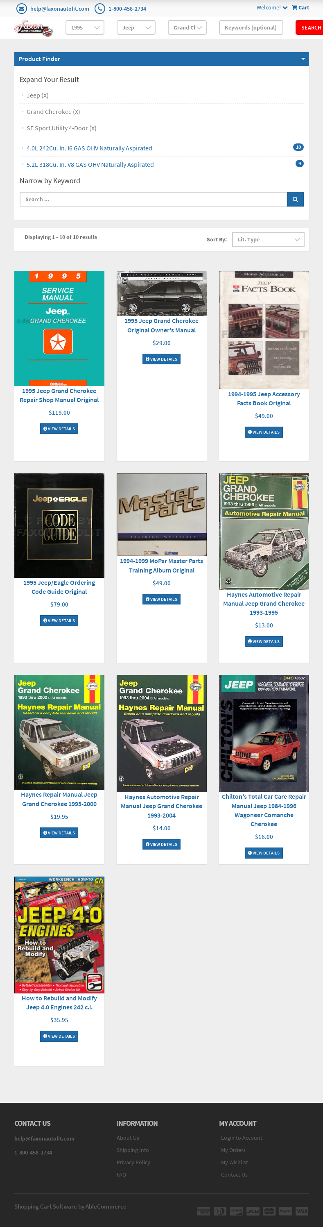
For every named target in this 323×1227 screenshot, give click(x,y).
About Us (128, 1137)
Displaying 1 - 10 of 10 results (61, 237)
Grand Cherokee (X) (53, 111)
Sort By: (217, 239)
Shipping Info (133, 1150)
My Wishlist (234, 1162)
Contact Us (234, 1174)
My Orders (233, 1150)
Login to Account (241, 1137)
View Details (59, 429)
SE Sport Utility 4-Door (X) (62, 128)
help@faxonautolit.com (59, 8)
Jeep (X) (38, 95)
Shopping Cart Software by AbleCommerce (70, 1206)
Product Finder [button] (39, 59)
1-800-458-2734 (127, 8)
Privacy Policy (133, 1162)
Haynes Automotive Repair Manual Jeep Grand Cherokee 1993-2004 (161, 806)
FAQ (121, 1174)
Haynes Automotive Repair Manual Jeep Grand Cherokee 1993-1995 (264, 603)
